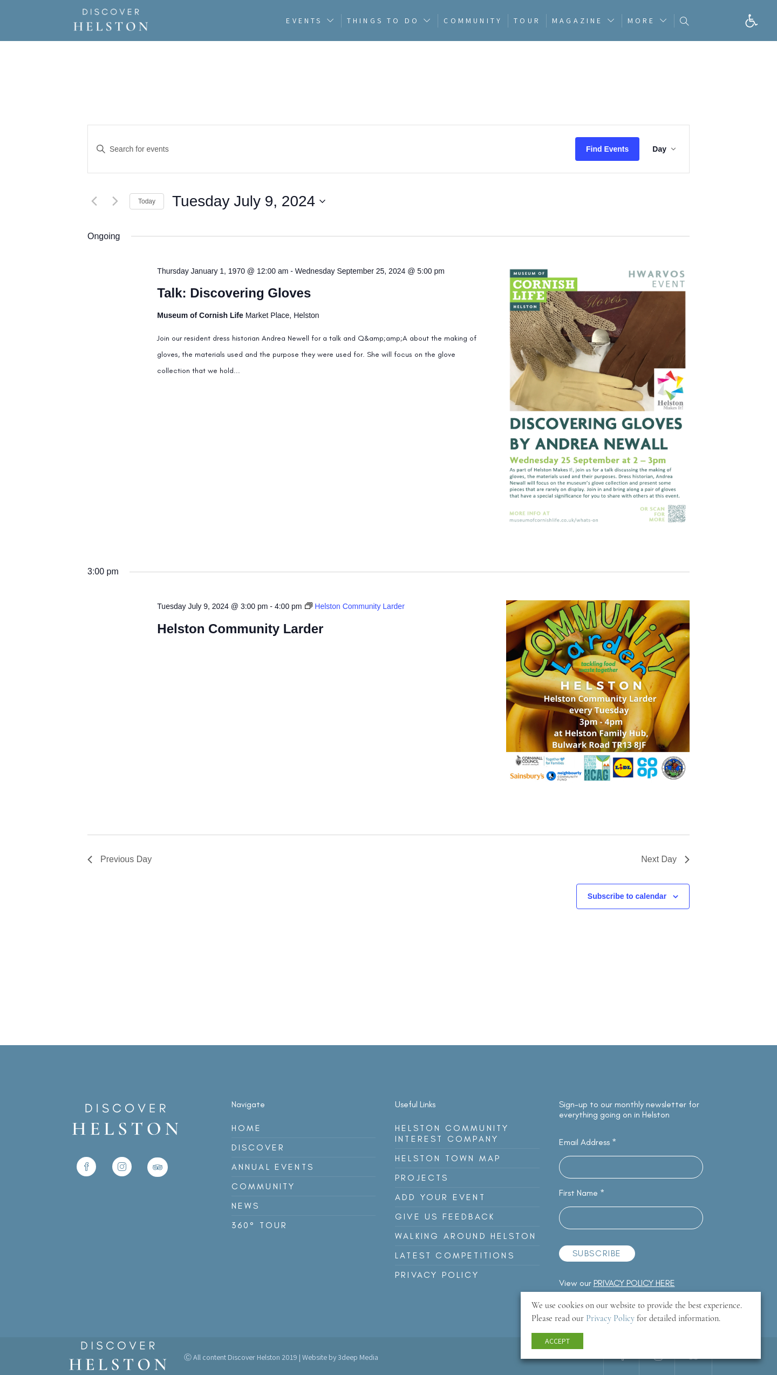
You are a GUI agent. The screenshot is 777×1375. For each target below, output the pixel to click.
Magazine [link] (577, 20)
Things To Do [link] (383, 20)
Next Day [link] (665, 859)
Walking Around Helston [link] (465, 1236)
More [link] (642, 20)
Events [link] (304, 20)
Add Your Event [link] (440, 1197)
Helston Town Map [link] (448, 1158)
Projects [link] (422, 1178)
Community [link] (473, 20)
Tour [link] (527, 20)
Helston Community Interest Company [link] (452, 1133)
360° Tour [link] (259, 1225)
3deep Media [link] (358, 1357)
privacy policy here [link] (634, 1283)
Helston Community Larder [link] (240, 628)
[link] (751, 21)
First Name (581, 1193)
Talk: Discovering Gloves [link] (234, 293)
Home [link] (246, 1128)
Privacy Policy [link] (437, 1275)
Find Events (607, 149)
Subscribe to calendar (627, 896)
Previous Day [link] (119, 859)
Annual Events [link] (273, 1167)
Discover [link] (258, 1147)
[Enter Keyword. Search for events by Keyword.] (331, 149)
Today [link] (146, 201)
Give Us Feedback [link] (445, 1216)
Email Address (587, 1142)
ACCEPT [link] (557, 1341)
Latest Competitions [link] (455, 1255)
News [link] (245, 1206)
